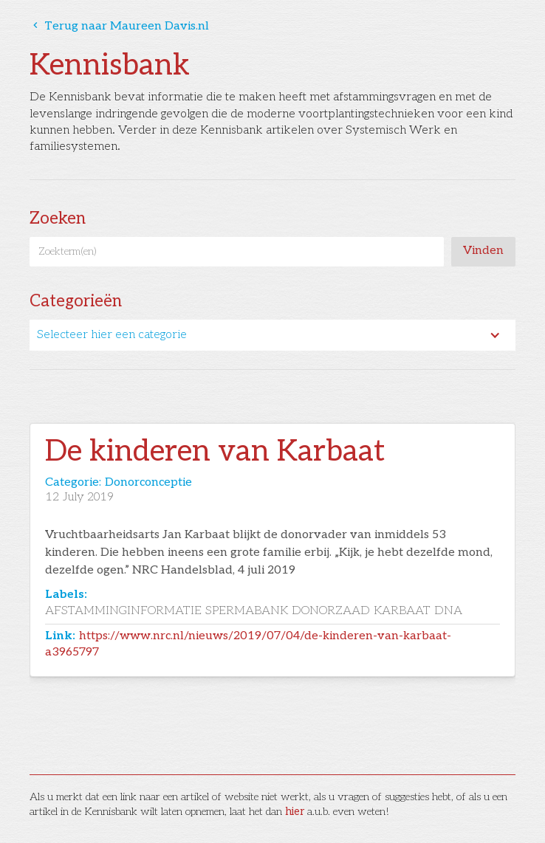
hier (294, 811)
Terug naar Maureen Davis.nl (119, 26)
